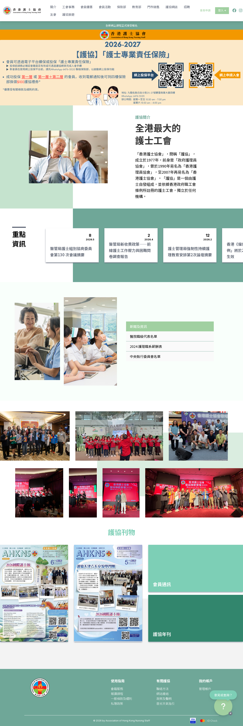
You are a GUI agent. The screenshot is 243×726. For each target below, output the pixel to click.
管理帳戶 (205, 688)
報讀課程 (117, 693)
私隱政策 (117, 703)
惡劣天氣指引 (165, 703)
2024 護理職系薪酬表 (146, 346)
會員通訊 (162, 584)
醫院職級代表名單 (143, 336)
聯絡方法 (162, 688)
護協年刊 (162, 634)
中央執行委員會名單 (145, 356)
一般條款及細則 (121, 698)
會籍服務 (117, 688)
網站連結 (162, 693)
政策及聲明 (164, 698)
